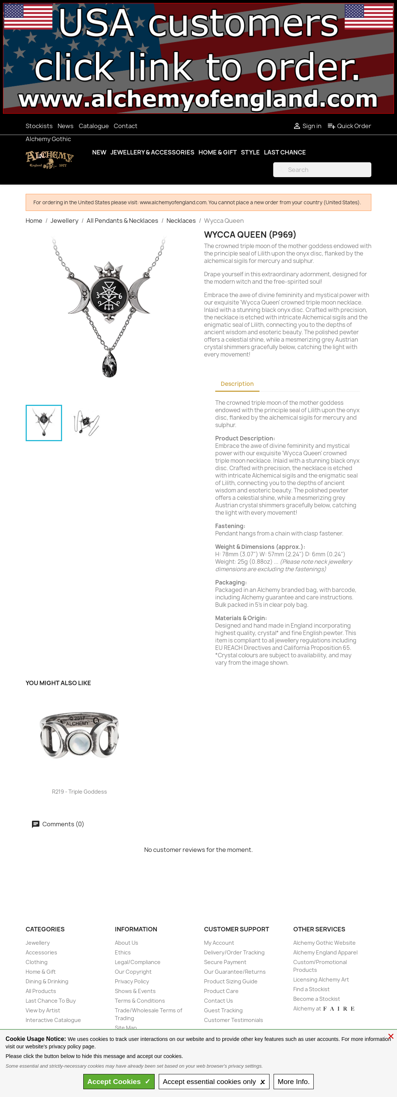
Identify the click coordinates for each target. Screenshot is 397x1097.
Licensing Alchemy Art (321, 979)
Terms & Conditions (140, 1000)
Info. (294, 1081)
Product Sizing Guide (231, 981)
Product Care (221, 991)
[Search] (322, 169)
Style (250, 152)
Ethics (123, 952)
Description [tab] (237, 384)
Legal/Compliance (138, 962)
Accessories (41, 952)
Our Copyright (133, 971)
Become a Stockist (316, 998)
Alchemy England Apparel (325, 952)
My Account (219, 942)
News (66, 126)
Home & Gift (217, 152)
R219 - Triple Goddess (79, 791)
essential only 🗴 (214, 1081)
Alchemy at (324, 1008)
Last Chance (285, 152)
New (99, 152)
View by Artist (43, 1010)
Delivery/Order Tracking (234, 952)
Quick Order (349, 126)
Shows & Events (135, 991)
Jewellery (38, 942)
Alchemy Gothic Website (324, 942)
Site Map (126, 1027)
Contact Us (218, 1000)
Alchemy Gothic (48, 139)
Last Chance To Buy (51, 1000)
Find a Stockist (311, 989)
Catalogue (94, 126)
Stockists (39, 126)
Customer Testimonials (233, 1019)
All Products (41, 991)
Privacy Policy (132, 981)
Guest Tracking (223, 1010)
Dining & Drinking (47, 981)
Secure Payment (225, 962)
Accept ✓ (119, 1081)
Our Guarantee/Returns (235, 971)
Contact (126, 126)
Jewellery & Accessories (152, 152)
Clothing (37, 962)
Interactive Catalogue (53, 1019)
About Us (126, 942)
